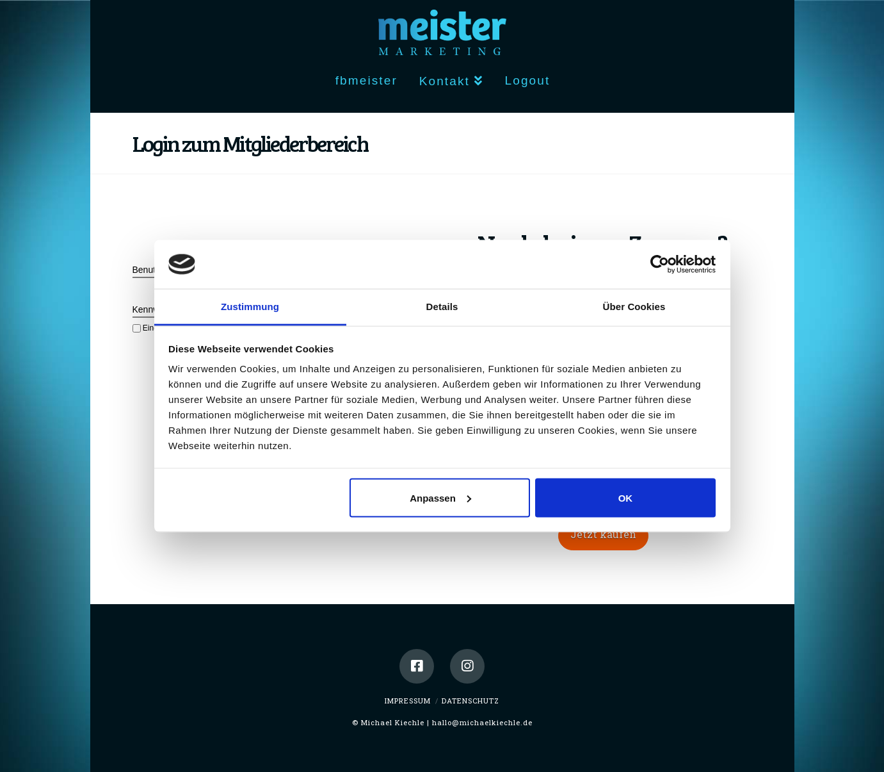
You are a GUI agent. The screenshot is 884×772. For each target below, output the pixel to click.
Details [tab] (442, 306)
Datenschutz (470, 700)
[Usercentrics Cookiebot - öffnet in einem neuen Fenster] (660, 264)
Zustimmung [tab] (250, 306)
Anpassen (440, 497)
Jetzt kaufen (603, 534)
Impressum (408, 700)
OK (625, 497)
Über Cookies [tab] (634, 306)
